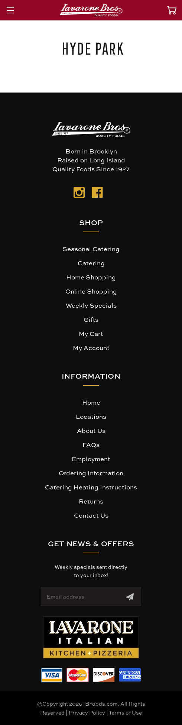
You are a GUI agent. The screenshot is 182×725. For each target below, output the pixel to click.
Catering (91, 262)
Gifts (91, 319)
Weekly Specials (91, 305)
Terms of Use (125, 712)
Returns (91, 500)
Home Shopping (91, 276)
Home (91, 402)
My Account (91, 347)
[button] (91, 637)
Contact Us (91, 515)
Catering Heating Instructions (91, 486)
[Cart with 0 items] (171, 10)
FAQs (91, 444)
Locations (91, 416)
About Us (91, 430)
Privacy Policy (87, 712)
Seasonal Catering (91, 248)
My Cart (91, 333)
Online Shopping (91, 291)
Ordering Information (91, 472)
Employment (91, 458)
